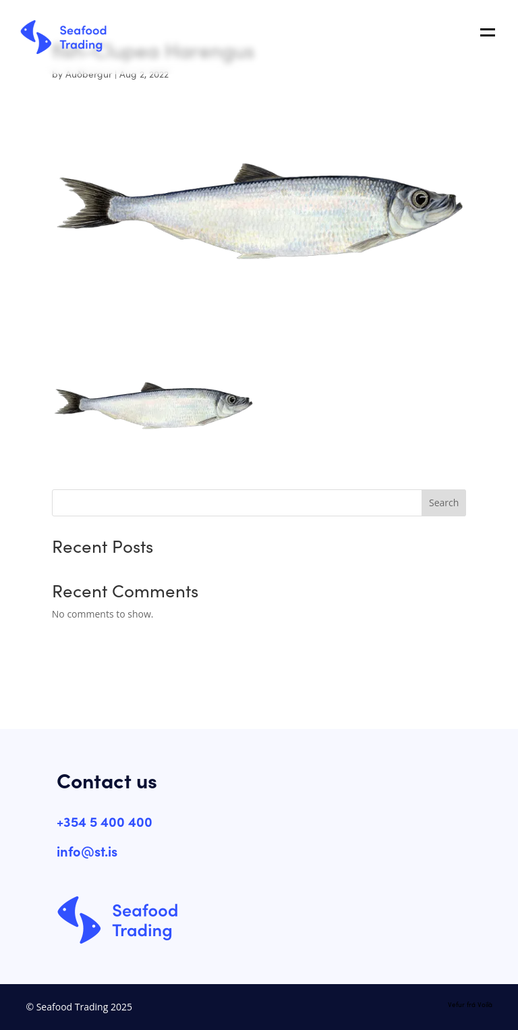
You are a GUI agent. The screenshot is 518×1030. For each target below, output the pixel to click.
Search (444, 502)
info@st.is (87, 851)
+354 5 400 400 (104, 821)
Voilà (485, 1004)
